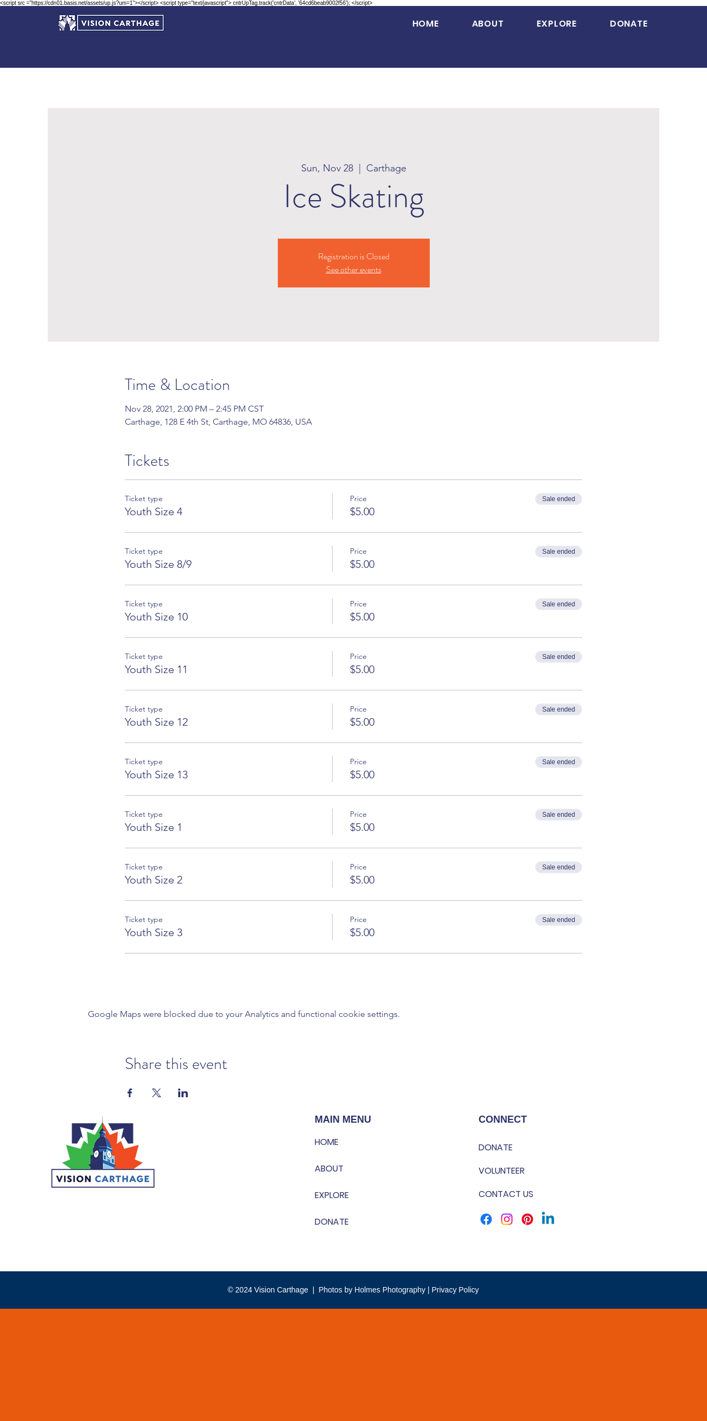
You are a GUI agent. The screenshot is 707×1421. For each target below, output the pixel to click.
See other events (353, 269)
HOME (327, 1142)
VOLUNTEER (502, 1170)
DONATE (332, 1221)
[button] (487, 23)
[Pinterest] (527, 1219)
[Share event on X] (156, 1093)
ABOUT (329, 1168)
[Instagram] (506, 1219)
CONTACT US (506, 1194)
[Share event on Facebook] (130, 1093)
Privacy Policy (455, 1289)
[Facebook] (486, 1219)
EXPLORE (332, 1195)
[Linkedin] (548, 1219)
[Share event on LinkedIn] (183, 1093)
